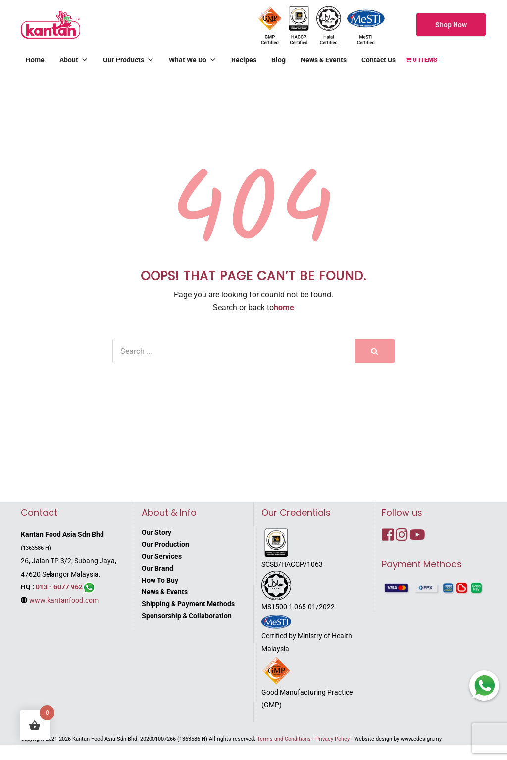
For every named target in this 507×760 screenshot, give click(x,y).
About (73, 60)
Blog (278, 60)
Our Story (156, 532)
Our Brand (157, 568)
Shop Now (451, 25)
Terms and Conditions (284, 739)
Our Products (128, 60)
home (284, 307)
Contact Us (378, 60)
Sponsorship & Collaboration (187, 616)
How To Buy (160, 580)
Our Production (165, 544)
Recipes (243, 60)
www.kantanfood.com (64, 600)
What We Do (192, 60)
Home (35, 60)
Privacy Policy (332, 739)
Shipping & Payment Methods (188, 604)
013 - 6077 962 (59, 587)
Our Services (162, 556)
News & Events (324, 60)
